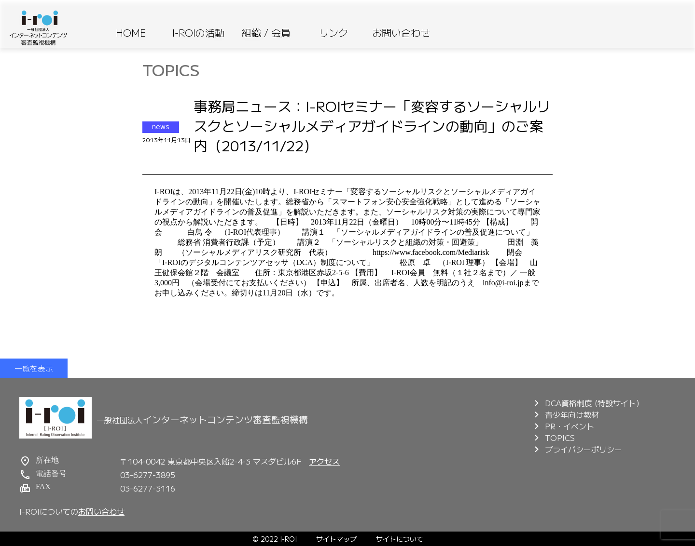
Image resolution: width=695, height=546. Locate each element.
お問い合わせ (401, 33)
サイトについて (399, 539)
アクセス (324, 461)
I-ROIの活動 (198, 33)
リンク (333, 33)
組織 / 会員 (266, 33)
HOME (131, 33)
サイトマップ (336, 539)
